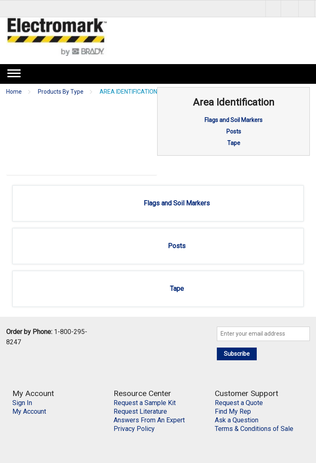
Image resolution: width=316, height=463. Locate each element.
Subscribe (237, 353)
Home (14, 92)
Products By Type (61, 92)
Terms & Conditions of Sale (254, 429)
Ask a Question (236, 420)
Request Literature (140, 411)
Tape (233, 143)
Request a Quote (239, 403)
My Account (29, 411)
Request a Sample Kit (145, 403)
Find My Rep (233, 411)
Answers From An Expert (149, 420)
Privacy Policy (134, 429)
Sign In (22, 403)
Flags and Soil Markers (233, 120)
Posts (233, 131)
